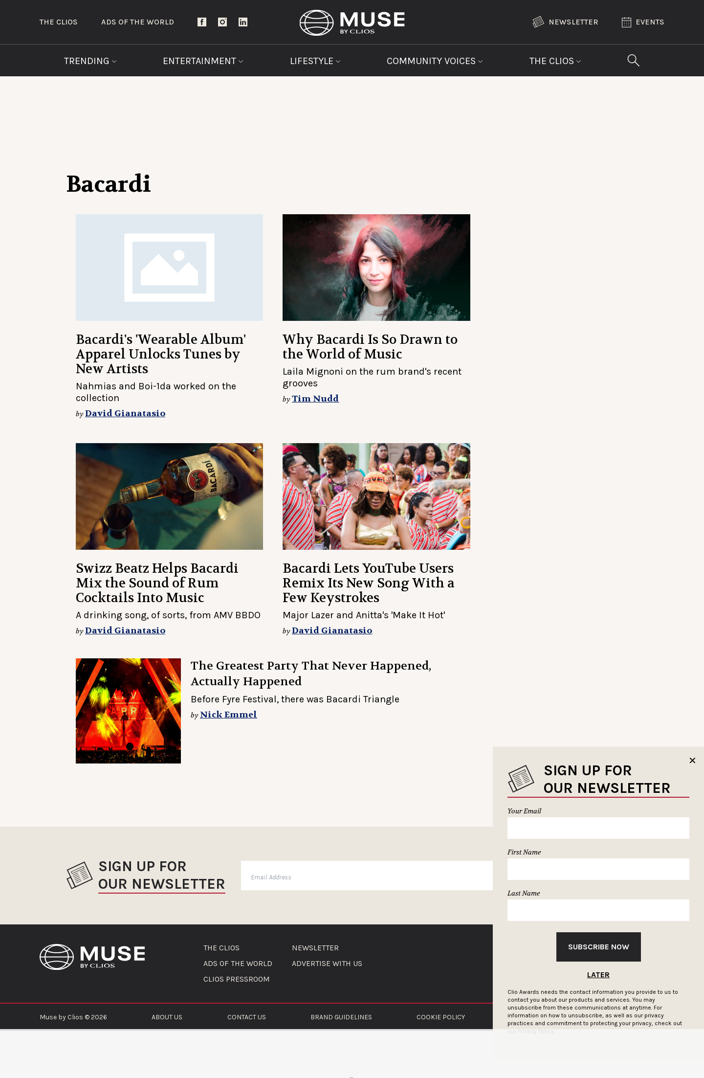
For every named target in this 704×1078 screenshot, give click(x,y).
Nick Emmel (228, 714)
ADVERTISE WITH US (327, 963)
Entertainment (203, 61)
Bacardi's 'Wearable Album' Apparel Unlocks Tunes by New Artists (161, 354)
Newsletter (565, 22)
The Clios (59, 21)
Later (598, 974)
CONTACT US (246, 1017)
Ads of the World (137, 21)
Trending (90, 61)
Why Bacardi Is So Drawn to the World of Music (370, 347)
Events (643, 22)
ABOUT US (167, 1017)
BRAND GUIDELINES (341, 1017)
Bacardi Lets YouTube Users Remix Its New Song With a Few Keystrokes (369, 583)
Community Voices (435, 61)
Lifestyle (315, 61)
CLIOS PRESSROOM (236, 979)
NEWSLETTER (315, 948)
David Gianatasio (125, 413)
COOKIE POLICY (441, 1017)
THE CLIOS (221, 948)
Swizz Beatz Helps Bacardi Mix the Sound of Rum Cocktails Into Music (157, 583)
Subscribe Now (598, 946)
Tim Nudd (315, 398)
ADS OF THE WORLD (237, 963)
